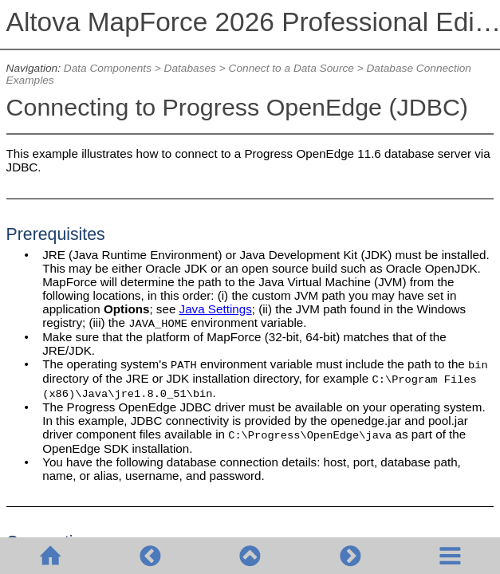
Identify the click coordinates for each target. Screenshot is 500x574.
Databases (190, 68)
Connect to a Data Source (291, 68)
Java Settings (215, 309)
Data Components (108, 68)
